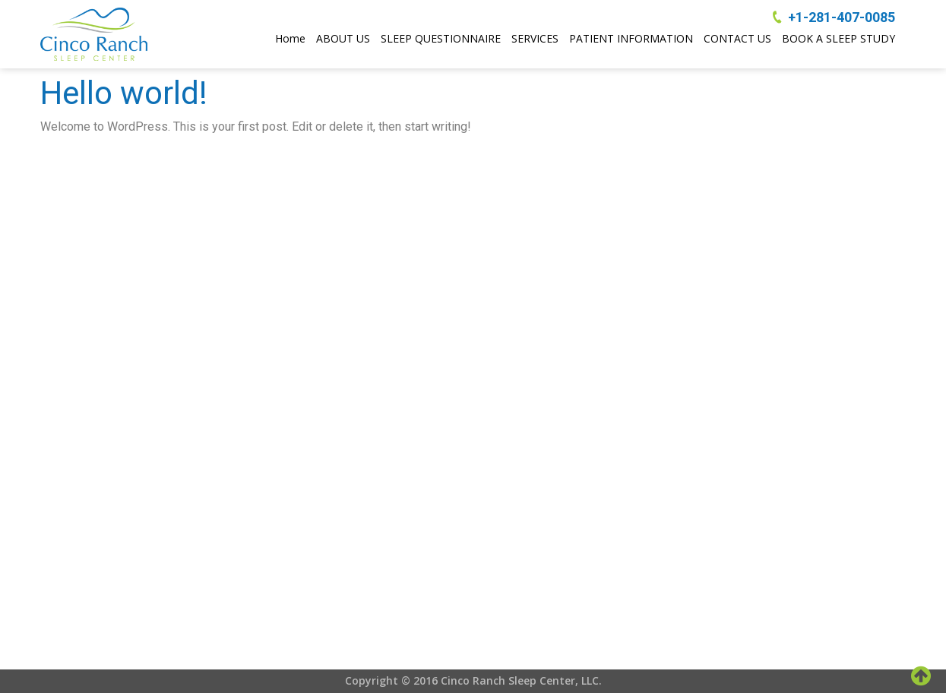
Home (290, 38)
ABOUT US (343, 38)
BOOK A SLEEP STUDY (838, 38)
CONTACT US (737, 38)
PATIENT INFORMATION (631, 38)
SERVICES (534, 38)
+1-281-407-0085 (841, 17)
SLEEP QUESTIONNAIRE (441, 38)
